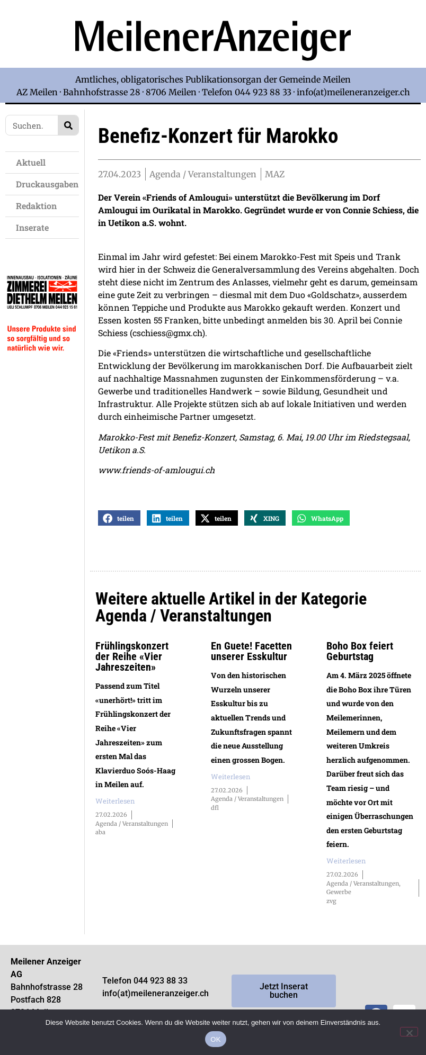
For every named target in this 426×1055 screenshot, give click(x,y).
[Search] (68, 125)
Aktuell (33, 162)
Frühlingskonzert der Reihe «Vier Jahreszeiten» (131, 663)
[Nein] (409, 1031)
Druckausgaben (47, 184)
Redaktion (39, 205)
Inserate (35, 227)
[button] (119, 524)
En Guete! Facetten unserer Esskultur (251, 657)
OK (215, 1039)
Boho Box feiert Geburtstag (359, 657)
